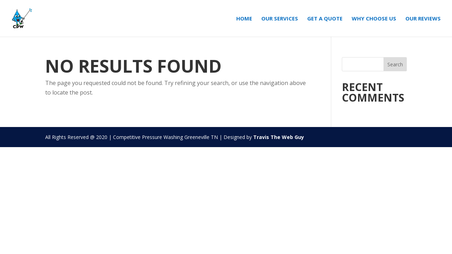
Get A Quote (325, 19)
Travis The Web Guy (278, 137)
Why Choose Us (374, 19)
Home (244, 19)
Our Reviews (423, 19)
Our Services (279, 19)
